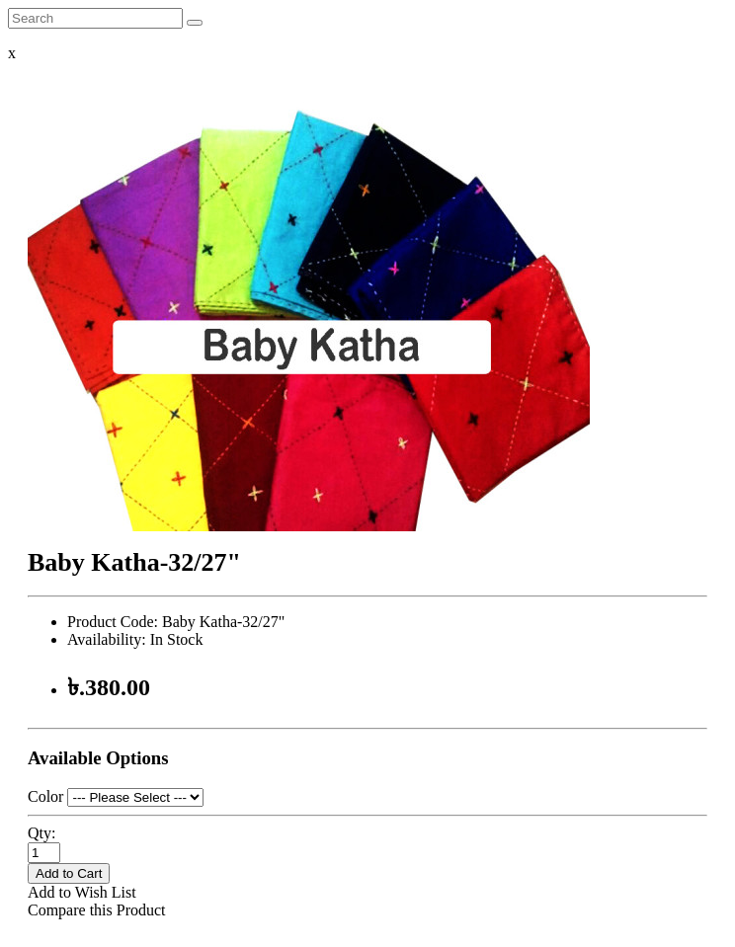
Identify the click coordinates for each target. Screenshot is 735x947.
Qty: (41, 833)
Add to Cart (69, 873)
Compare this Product (97, 910)
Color (45, 796)
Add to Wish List (82, 892)
